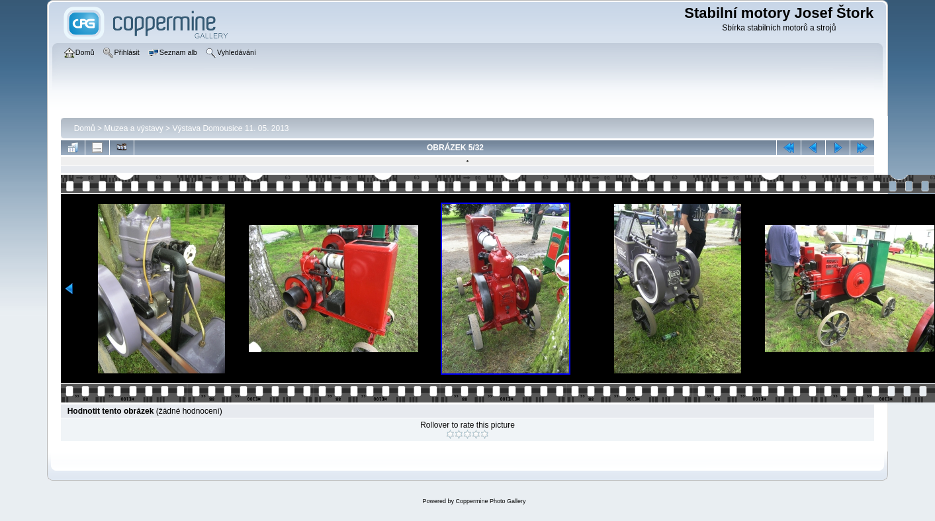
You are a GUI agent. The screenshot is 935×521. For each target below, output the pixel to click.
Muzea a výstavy (133, 128)
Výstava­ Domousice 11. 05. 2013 (230, 128)
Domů (84, 128)
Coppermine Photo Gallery (490, 501)
